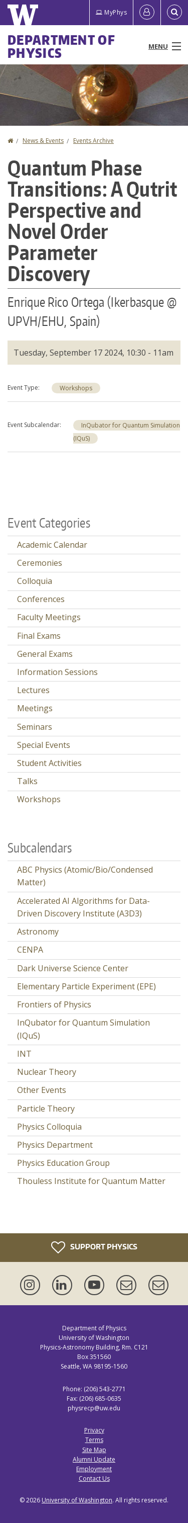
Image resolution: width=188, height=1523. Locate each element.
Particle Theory (46, 1108)
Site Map (94, 1450)
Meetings (35, 708)
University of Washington (77, 1500)
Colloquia (34, 580)
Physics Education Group (63, 1162)
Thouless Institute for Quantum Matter (91, 1181)
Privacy (94, 1430)
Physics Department (55, 1144)
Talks (27, 781)
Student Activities (49, 763)
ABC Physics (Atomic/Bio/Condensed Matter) (85, 876)
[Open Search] (174, 12)
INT (24, 1053)
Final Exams (39, 635)
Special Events (43, 744)
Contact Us (94, 1478)
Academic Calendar (52, 544)
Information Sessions (57, 672)
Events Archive (93, 140)
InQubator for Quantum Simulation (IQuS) (83, 1029)
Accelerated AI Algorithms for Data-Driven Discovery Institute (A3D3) (83, 907)
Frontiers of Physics (54, 1004)
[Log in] (146, 12)
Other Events (41, 1089)
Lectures (33, 690)
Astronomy (38, 931)
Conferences (41, 599)
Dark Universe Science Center (72, 968)
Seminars (34, 726)
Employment (94, 1469)
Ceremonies (39, 562)
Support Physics (94, 1247)
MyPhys (111, 12)
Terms (94, 1439)
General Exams (45, 653)
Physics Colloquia (49, 1126)
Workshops (76, 388)
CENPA (30, 949)
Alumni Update (94, 1459)
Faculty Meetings (49, 617)
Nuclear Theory (46, 1071)
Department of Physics (61, 46)
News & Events (43, 140)
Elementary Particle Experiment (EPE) (86, 986)
